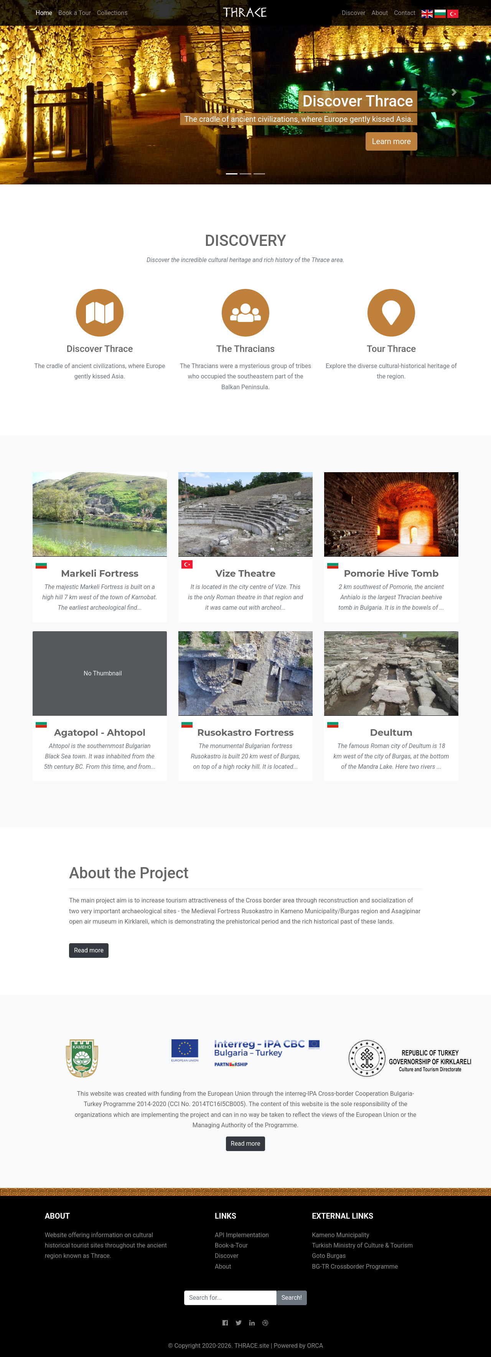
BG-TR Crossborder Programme (355, 1266)
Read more (89, 950)
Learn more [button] (391, 141)
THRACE (246, 12)
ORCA (315, 1345)
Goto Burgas (329, 1255)
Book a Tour (74, 13)
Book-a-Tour (231, 1245)
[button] (37, 92)
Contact (404, 13)
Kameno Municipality (340, 1235)
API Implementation (242, 1235)
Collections (112, 13)
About (380, 13)
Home (44, 13)
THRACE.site (251, 1345)
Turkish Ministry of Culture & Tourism (362, 1245)
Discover (354, 13)
